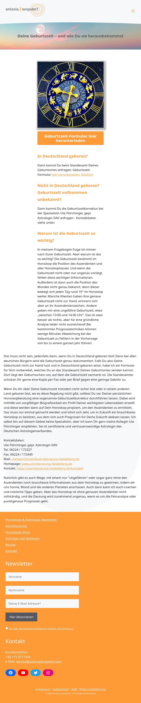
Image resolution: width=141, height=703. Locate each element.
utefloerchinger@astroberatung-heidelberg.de (45, 459)
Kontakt (11, 551)
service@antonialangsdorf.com (39, 661)
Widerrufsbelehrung (92, 689)
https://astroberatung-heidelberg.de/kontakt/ (50, 468)
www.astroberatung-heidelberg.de (46, 464)
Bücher (11, 544)
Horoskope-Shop (18, 532)
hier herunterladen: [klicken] (72, 174)
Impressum (42, 689)
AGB (74, 689)
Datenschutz (61, 689)
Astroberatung (16, 526)
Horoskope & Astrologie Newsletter (31, 520)
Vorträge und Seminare (22, 538)
